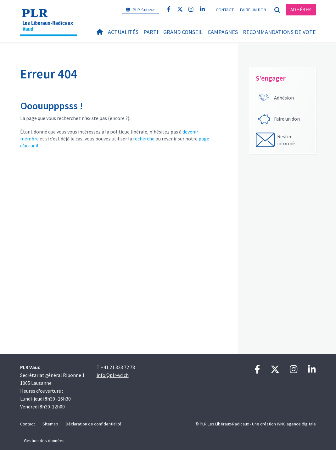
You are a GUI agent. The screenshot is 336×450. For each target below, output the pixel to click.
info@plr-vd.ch (113, 375)
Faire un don (253, 10)
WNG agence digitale (296, 424)
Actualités (123, 32)
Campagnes (223, 32)
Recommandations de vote (279, 32)
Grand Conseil (183, 32)
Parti (150, 32)
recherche (143, 138)
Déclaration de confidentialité (93, 424)
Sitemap (50, 424)
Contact (225, 10)
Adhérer (300, 10)
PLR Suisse (144, 10)
